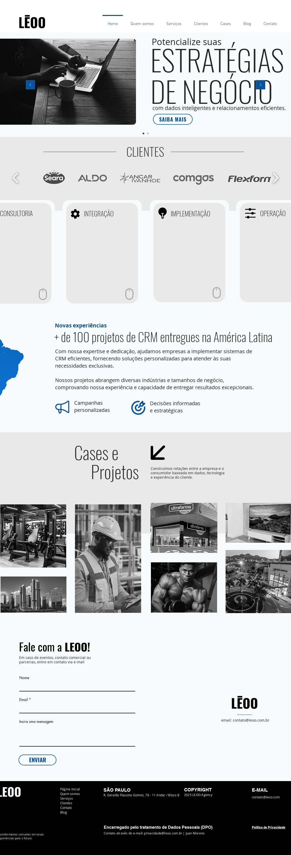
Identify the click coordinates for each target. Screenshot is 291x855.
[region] (102, 253)
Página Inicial (70, 789)
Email (23, 699)
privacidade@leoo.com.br (163, 833)
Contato (66, 808)
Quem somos (70, 794)
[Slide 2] (148, 133)
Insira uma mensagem (36, 721)
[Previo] (30, 85)
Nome (24, 678)
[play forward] (275, 177)
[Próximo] (260, 85)
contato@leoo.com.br (251, 720)
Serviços (66, 798)
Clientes (66, 803)
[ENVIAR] (37, 760)
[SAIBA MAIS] (173, 119)
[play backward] (15, 177)
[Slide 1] (143, 133)
